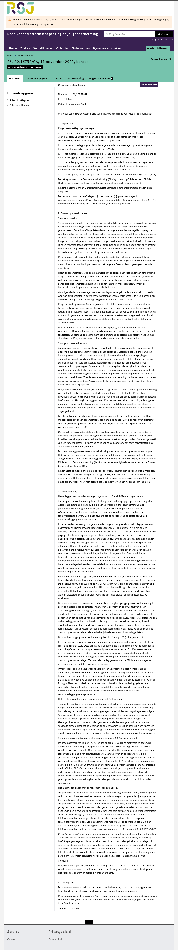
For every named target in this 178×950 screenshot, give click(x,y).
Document (15, 78)
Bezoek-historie (159, 59)
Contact (11, 939)
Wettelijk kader (43, 48)
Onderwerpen (81, 48)
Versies (59, 78)
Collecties (62, 48)
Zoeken (165, 34)
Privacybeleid (55, 939)
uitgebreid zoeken (162, 39)
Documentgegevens (38, 78)
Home (13, 48)
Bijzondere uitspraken (107, 48)
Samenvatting (76, 78)
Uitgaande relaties (101, 78)
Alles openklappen (20, 105)
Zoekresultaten (25, 55)
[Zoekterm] (129, 34)
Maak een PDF (149, 84)
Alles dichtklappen (20, 100)
